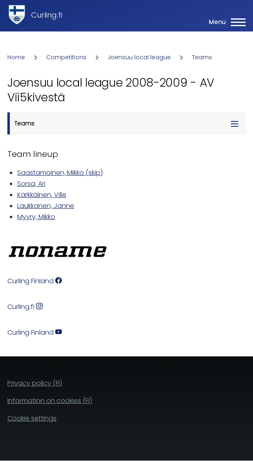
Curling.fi (46, 15)
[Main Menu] (224, 22)
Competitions (66, 57)
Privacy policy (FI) (34, 383)
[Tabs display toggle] (235, 123)
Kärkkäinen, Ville (41, 194)
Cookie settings (31, 418)
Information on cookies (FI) (49, 400)
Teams (202, 57)
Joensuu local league (139, 57)
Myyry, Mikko (36, 217)
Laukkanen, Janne (45, 205)
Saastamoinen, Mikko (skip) (60, 172)
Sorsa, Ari (31, 183)
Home (16, 57)
